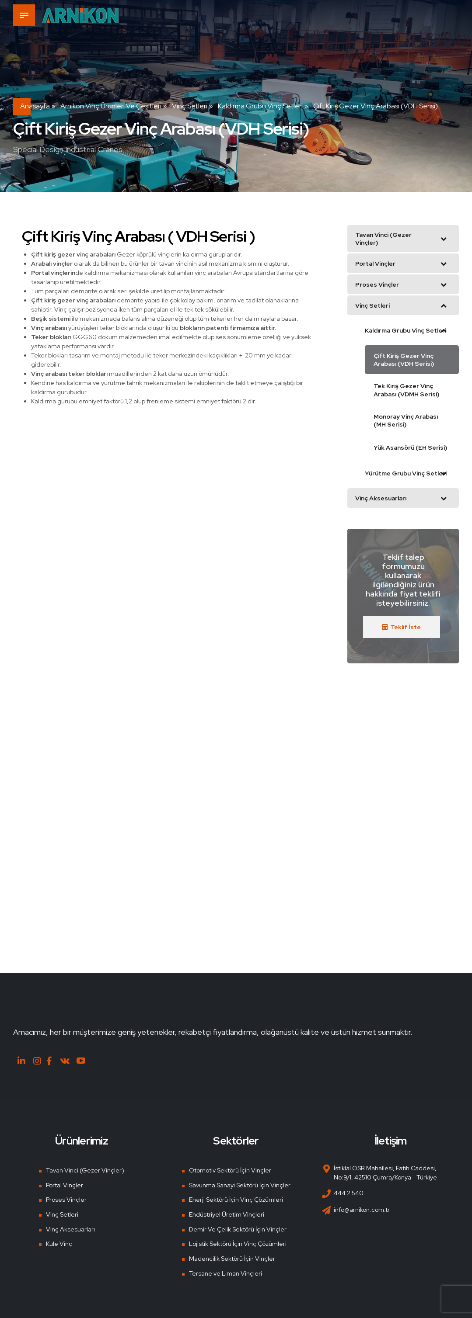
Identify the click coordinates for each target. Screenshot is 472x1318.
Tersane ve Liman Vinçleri (225, 1273)
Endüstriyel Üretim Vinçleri (226, 1214)
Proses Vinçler (66, 1199)
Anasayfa (35, 106)
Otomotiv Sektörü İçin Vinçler (230, 1170)
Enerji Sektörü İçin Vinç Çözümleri (236, 1199)
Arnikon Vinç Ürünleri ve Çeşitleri (110, 106)
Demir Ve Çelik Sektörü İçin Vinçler (238, 1229)
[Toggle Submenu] (443, 238)
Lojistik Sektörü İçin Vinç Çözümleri (238, 1243)
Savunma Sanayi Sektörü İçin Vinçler (239, 1185)
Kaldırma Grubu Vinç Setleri (260, 106)
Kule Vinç (59, 1243)
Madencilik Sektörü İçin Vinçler (232, 1258)
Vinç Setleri (189, 106)
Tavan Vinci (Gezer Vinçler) (85, 1170)
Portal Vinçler (64, 1185)
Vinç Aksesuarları (70, 1229)
